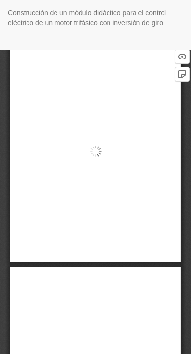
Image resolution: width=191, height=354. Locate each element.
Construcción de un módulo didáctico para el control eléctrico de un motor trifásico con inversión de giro (87, 18)
